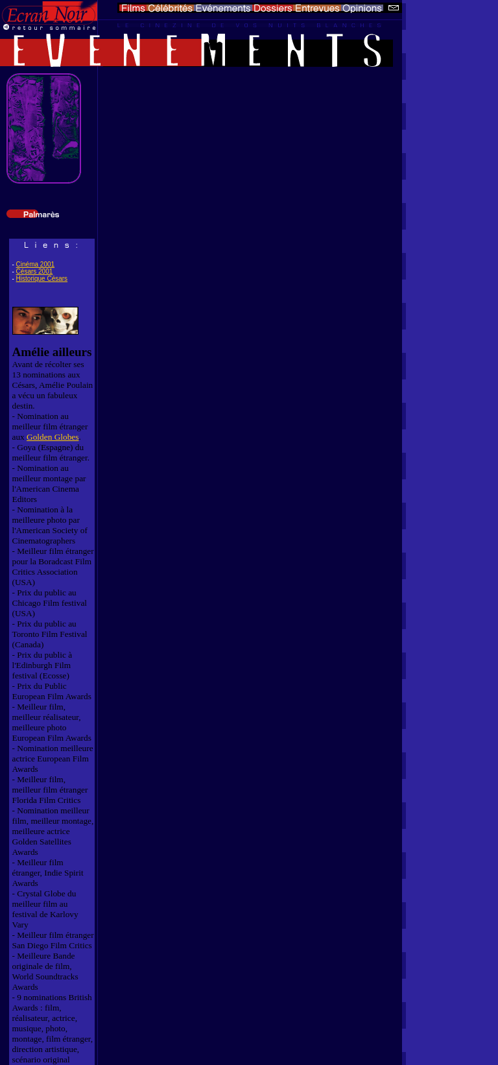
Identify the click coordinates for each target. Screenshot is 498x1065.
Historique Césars (41, 278)
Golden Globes (52, 437)
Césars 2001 (34, 271)
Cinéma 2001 (35, 264)
